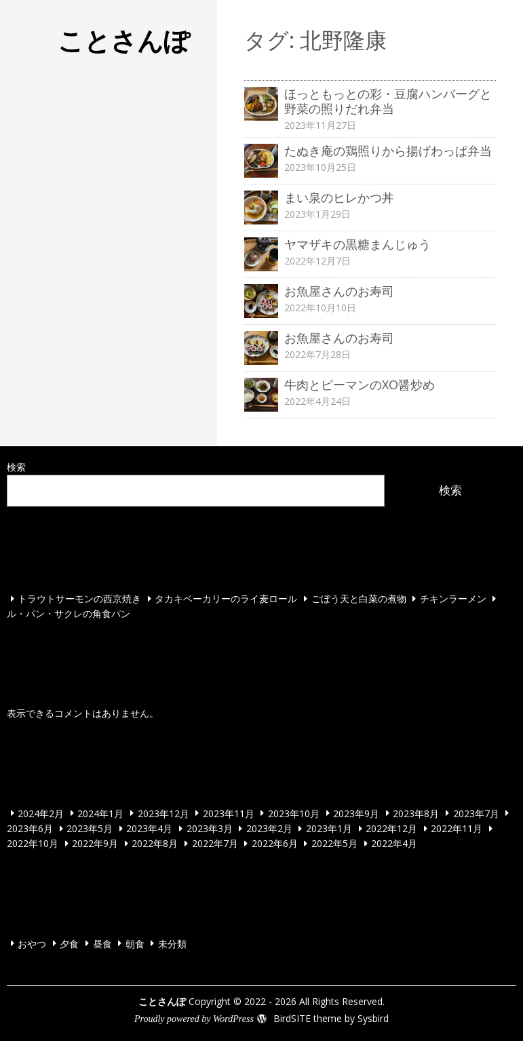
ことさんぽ (124, 40)
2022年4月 (394, 843)
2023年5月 (89, 828)
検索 (16, 466)
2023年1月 (329, 828)
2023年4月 (149, 828)
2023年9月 (356, 812)
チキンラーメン (453, 598)
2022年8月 (155, 843)
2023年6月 (30, 828)
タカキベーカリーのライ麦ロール (226, 598)
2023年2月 (269, 828)
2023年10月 (293, 812)
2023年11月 (228, 812)
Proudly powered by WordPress (194, 1019)
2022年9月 (95, 843)
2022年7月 (215, 843)
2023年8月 (416, 812)
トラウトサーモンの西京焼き (79, 598)
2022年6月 (275, 843)
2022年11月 (456, 828)
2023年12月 (163, 812)
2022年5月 (334, 843)
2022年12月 (391, 828)
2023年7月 (476, 812)
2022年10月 (32, 843)
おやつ (32, 943)
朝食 (134, 943)
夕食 (69, 943)
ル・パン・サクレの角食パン (68, 613)
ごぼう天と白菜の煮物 (358, 598)
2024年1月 (100, 812)
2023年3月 (210, 828)
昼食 (102, 943)
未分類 (172, 943)
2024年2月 (41, 812)
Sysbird (373, 1018)
